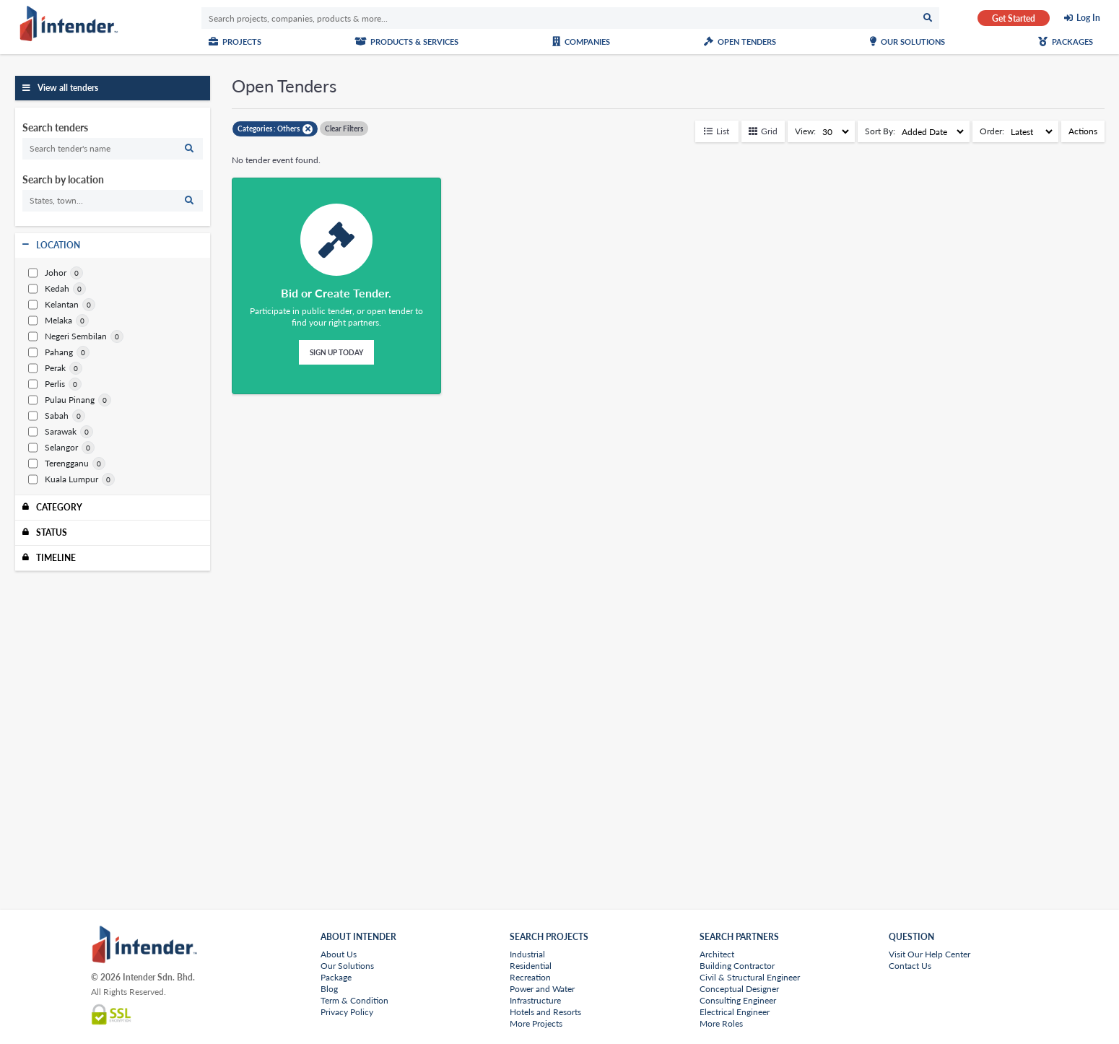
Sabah (48, 416)
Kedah (48, 289)
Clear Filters (344, 128)
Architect (717, 954)
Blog (329, 988)
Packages (1065, 41)
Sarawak (52, 432)
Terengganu (58, 463)
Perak (47, 368)
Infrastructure (535, 1000)
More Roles (721, 1023)
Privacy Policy (347, 1011)
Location (58, 245)
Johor (47, 273)
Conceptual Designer (739, 988)
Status (51, 532)
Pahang (50, 352)
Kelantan (53, 305)
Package (336, 977)
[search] (112, 149)
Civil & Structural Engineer (750, 977)
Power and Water (542, 988)
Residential (531, 965)
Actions (1082, 131)
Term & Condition (354, 1000)
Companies (581, 41)
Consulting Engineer (738, 1000)
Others (295, 128)
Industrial (527, 954)
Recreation (530, 977)
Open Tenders (740, 41)
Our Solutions (907, 41)
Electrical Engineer (735, 1011)
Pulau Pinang (61, 400)
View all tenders (68, 87)
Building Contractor (737, 965)
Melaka (50, 321)
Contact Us (910, 965)
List (716, 131)
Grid (763, 131)
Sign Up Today (336, 352)
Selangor (53, 448)
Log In (1088, 18)
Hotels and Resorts (545, 1011)
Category (59, 507)
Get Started (1013, 18)
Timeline (56, 557)
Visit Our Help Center (929, 954)
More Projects (536, 1023)
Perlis (46, 384)
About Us (339, 954)
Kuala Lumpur (63, 479)
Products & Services (406, 41)
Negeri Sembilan (67, 336)
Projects (235, 41)
